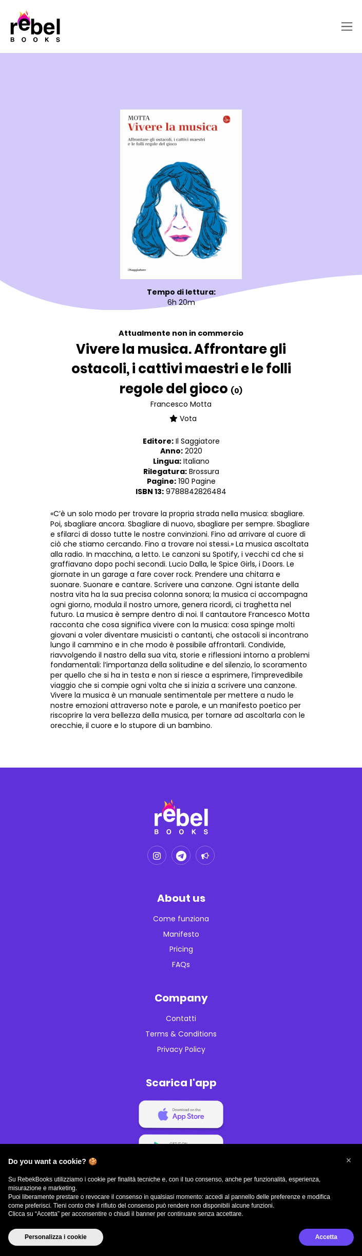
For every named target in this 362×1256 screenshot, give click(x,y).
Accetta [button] (326, 1237)
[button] (348, 1160)
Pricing (181, 949)
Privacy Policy (181, 1049)
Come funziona (181, 919)
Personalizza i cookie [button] (56, 1237)
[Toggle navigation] (345, 26)
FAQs (181, 965)
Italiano (196, 461)
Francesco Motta (181, 404)
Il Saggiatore (198, 441)
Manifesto (181, 934)
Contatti (181, 1019)
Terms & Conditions (181, 1034)
